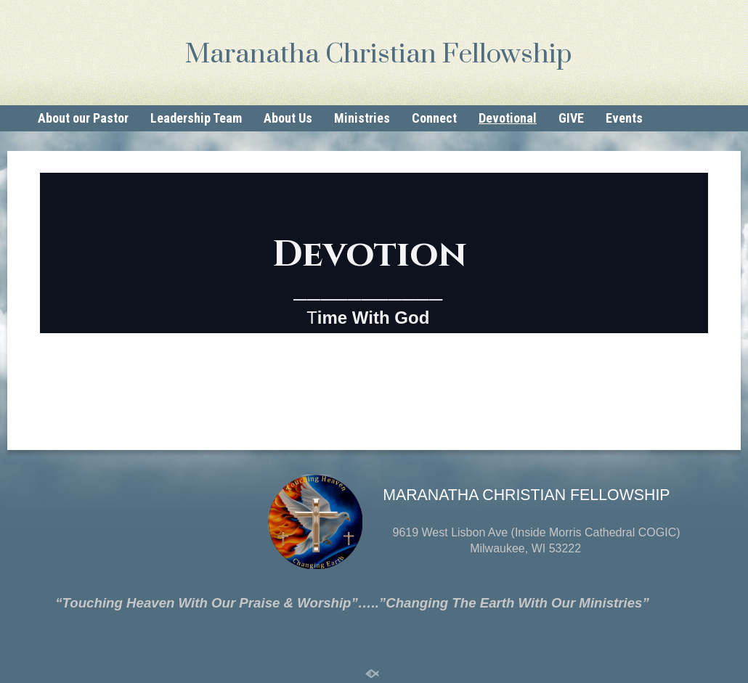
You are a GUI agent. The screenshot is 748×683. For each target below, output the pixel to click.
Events (624, 118)
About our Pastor (83, 118)
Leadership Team (196, 118)
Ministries (362, 118)
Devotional (508, 118)
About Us (288, 118)
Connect (434, 118)
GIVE (571, 118)
